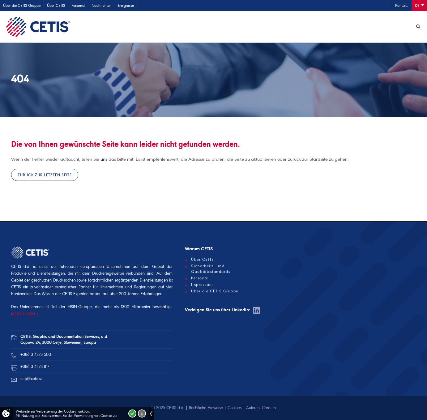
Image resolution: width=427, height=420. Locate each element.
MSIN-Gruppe (79, 306)
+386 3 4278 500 (35, 354)
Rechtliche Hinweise (206, 407)
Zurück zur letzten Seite (45, 175)
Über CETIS (56, 5)
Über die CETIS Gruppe (22, 5)
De (419, 5)
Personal (78, 5)
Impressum (202, 284)
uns (103, 159)
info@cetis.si (31, 378)
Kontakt (401, 5)
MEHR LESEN (23, 314)
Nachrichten (102, 5)
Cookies (234, 407)
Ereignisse (126, 5)
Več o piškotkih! (142, 413)
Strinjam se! (132, 413)
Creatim (269, 407)
